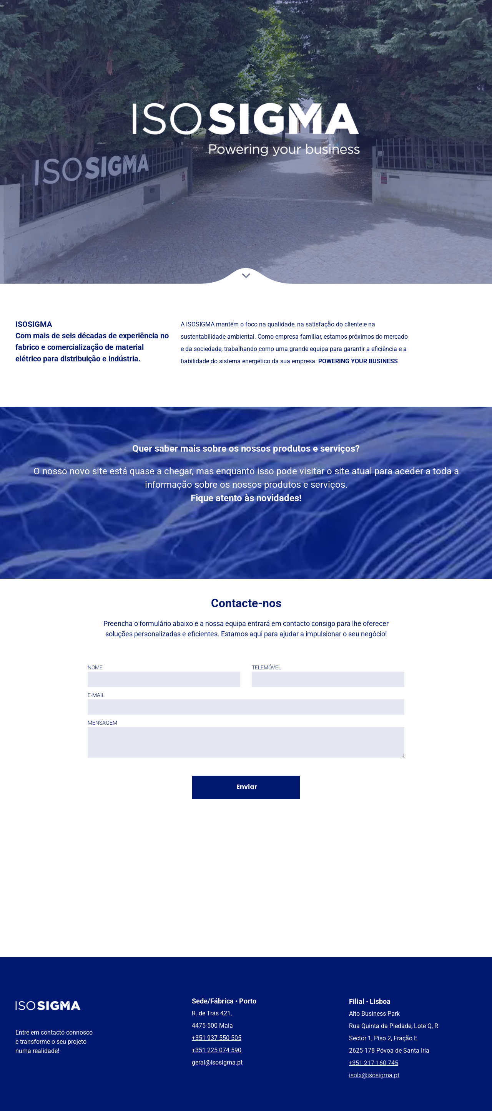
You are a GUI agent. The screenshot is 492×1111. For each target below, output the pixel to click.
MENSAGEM (102, 723)
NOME (95, 667)
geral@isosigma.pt (217, 1062)
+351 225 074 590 (216, 1050)
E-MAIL (96, 695)
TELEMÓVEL (266, 667)
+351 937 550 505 (216, 1037)
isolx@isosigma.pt (374, 1075)
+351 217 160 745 (373, 1063)
